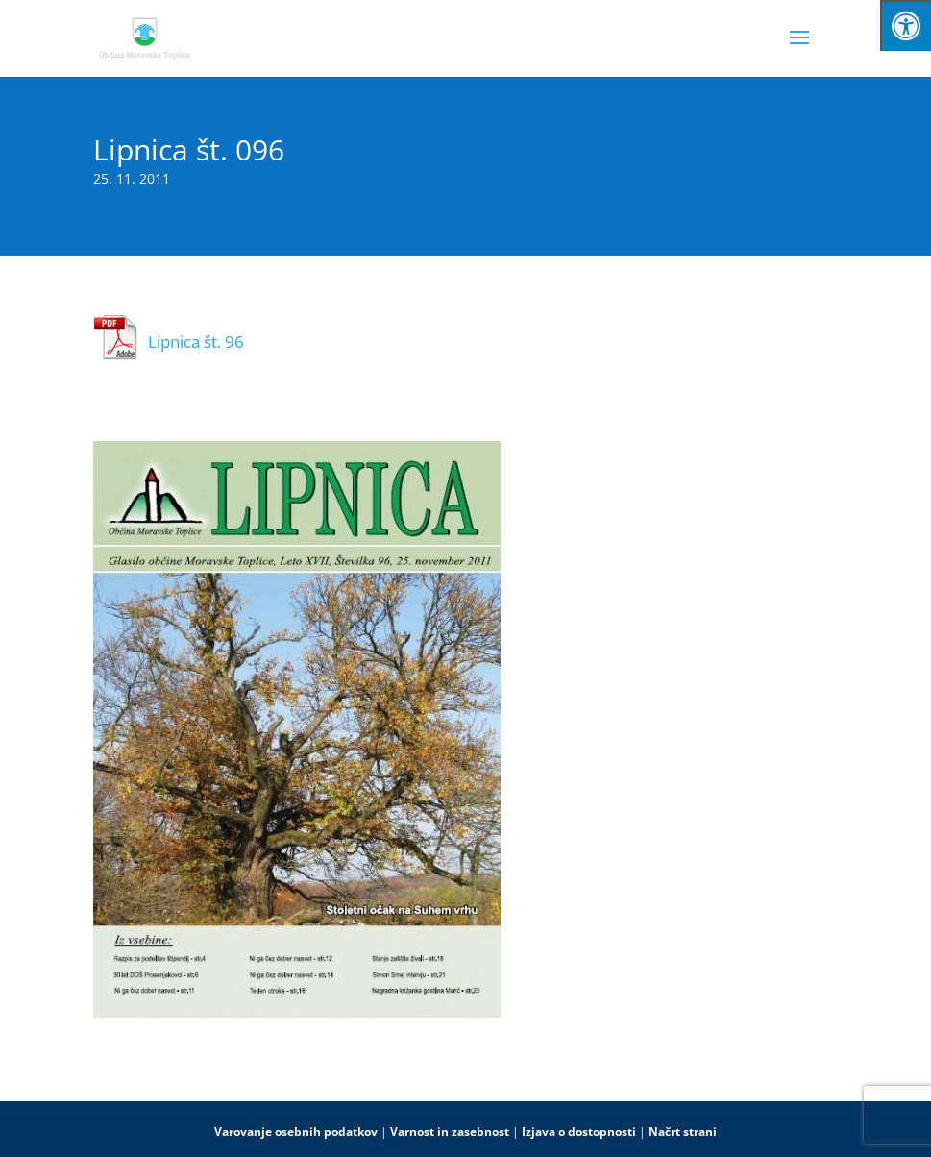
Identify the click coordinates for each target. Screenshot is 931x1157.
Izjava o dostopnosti (579, 1131)
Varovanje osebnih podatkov (296, 1131)
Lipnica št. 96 (196, 342)
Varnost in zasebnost (449, 1131)
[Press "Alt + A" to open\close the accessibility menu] (905, 25)
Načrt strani (683, 1131)
